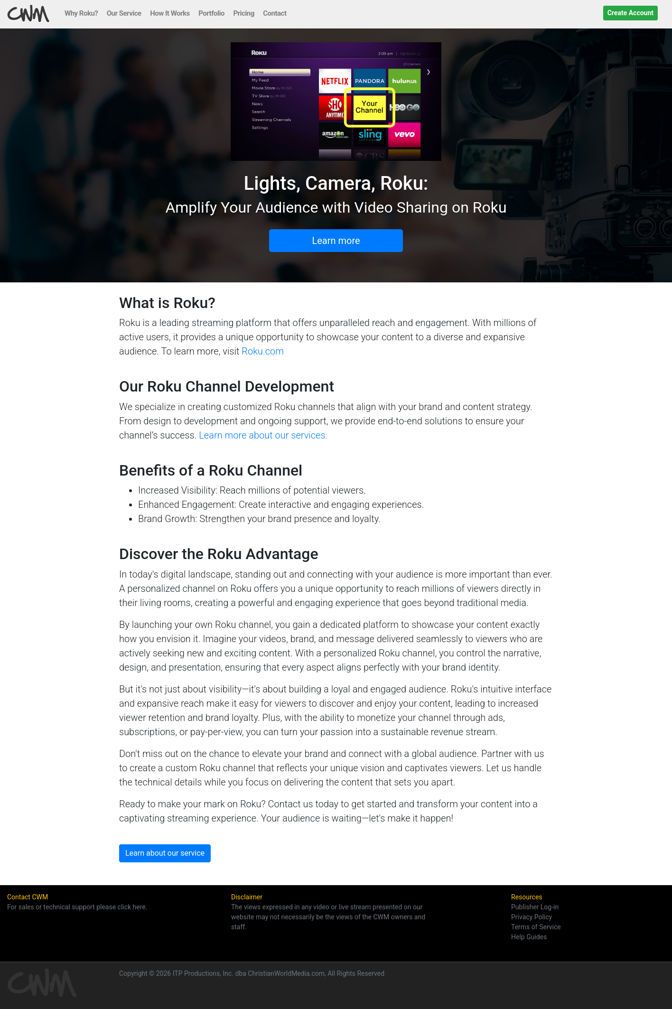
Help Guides (529, 937)
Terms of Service (536, 927)
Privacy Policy (531, 917)
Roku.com (263, 351)
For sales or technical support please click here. (77, 907)
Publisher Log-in (535, 907)
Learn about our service (165, 853)
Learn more (336, 240)
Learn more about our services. (263, 435)
